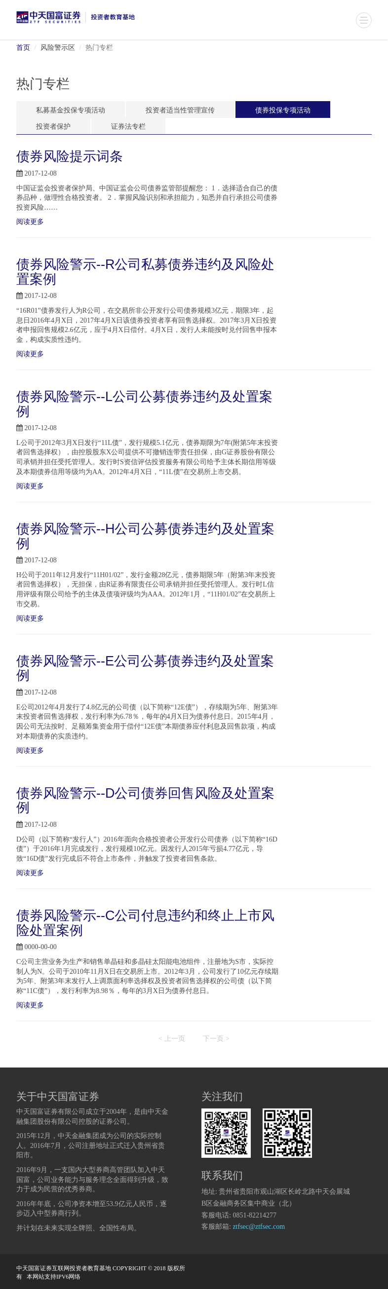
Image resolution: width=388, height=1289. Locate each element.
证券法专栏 (128, 127)
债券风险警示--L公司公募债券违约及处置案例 (144, 404)
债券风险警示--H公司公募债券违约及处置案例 (145, 536)
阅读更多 (31, 222)
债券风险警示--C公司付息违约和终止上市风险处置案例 (145, 923)
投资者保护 (53, 127)
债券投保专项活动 (282, 110)
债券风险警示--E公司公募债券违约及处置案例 (145, 668)
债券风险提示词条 (69, 156)
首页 (23, 48)
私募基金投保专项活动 (70, 110)
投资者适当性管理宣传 (180, 110)
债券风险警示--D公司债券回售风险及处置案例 (145, 800)
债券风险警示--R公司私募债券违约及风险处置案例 (145, 272)
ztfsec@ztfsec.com (259, 1227)
